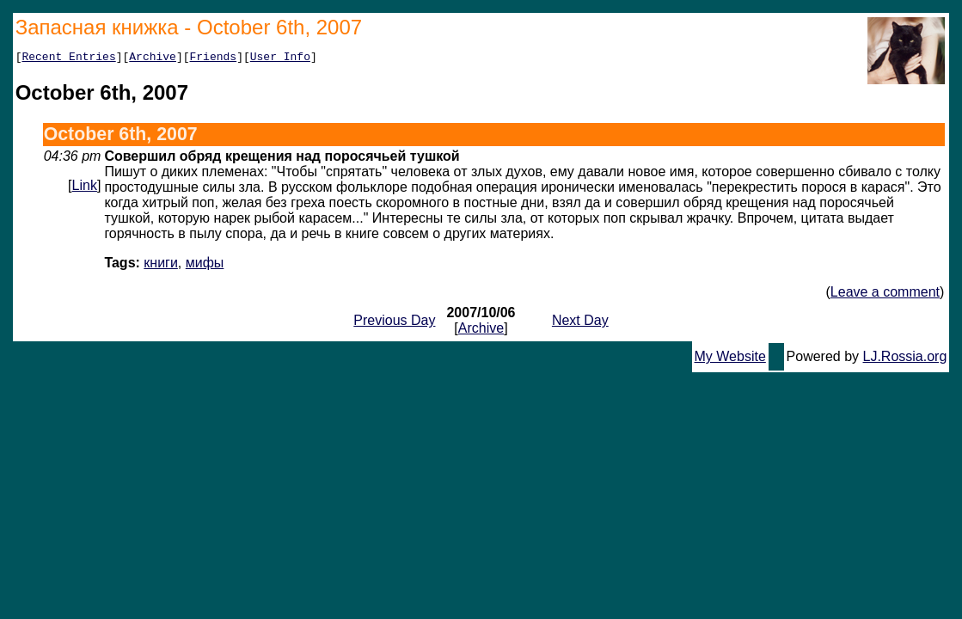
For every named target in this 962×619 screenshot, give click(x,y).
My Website (730, 359)
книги (161, 265)
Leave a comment (885, 294)
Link (84, 188)
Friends (213, 58)
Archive (152, 58)
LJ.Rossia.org (905, 359)
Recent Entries (68, 58)
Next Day (580, 323)
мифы (205, 265)
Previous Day (394, 323)
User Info (280, 58)
